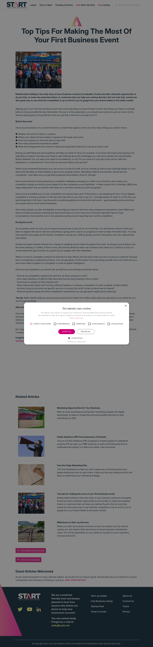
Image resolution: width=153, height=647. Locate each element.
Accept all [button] (66, 331)
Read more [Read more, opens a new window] (79, 318)
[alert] (76, 323)
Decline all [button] (85, 331)
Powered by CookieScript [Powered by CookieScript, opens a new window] (76, 342)
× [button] (126, 306)
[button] (31, 324)
